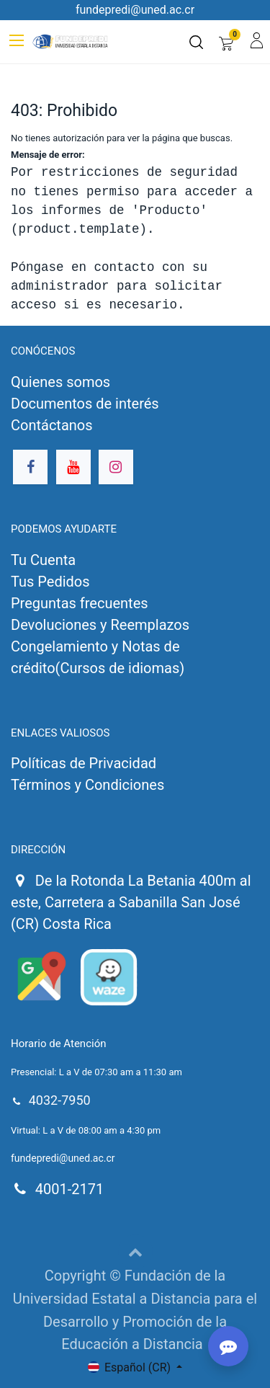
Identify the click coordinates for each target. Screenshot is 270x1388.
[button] (135, 1251)
